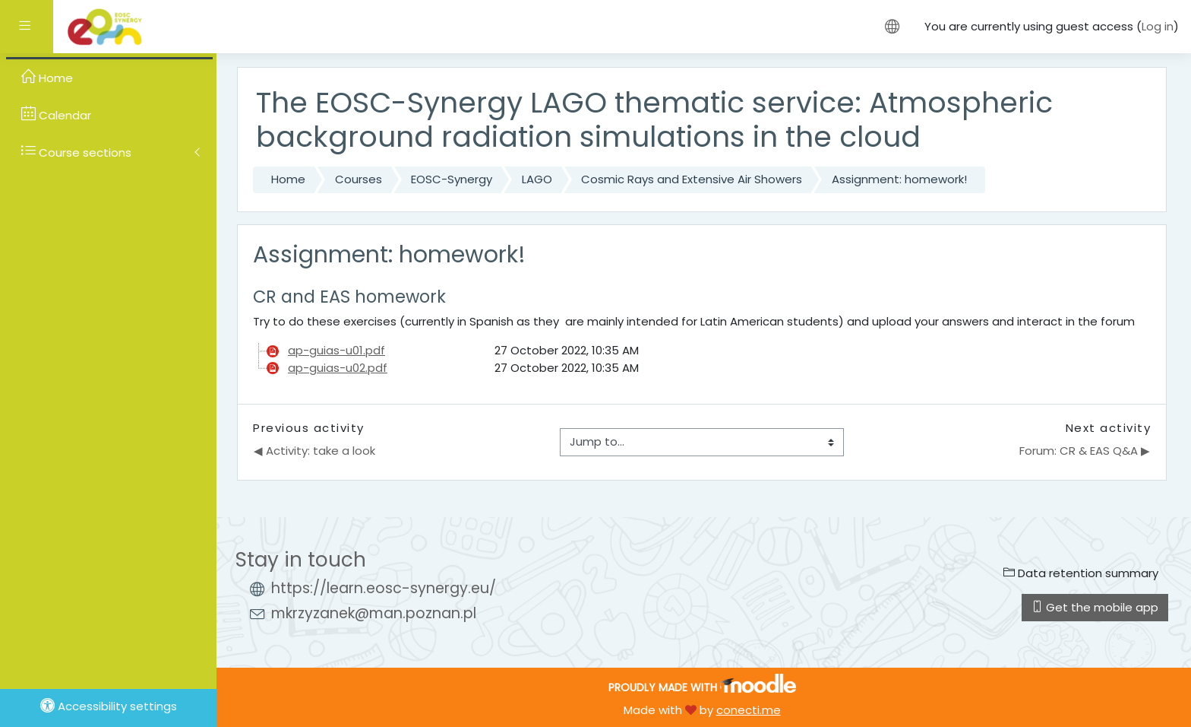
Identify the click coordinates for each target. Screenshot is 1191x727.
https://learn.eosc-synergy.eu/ (383, 588)
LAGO (537, 179)
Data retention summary (1080, 573)
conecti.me (748, 710)
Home (288, 179)
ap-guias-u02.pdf (337, 368)
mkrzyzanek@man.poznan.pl (373, 613)
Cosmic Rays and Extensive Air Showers (691, 179)
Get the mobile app (1094, 607)
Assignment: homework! (899, 179)
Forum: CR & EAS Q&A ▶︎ (1084, 451)
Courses (358, 179)
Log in (1158, 26)
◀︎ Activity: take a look (314, 451)
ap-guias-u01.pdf (336, 350)
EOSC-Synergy (451, 179)
